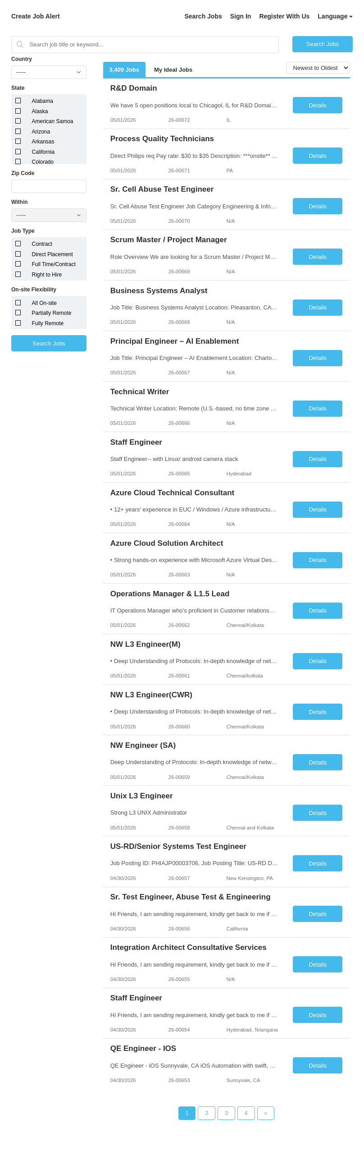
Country (21, 59)
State (17, 88)
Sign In (240, 16)
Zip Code (22, 173)
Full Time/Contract (54, 264)
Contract (42, 244)
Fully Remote (48, 323)
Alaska (40, 111)
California (43, 152)
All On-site (44, 303)
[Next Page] (266, 1113)
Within (19, 202)
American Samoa (52, 121)
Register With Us (284, 16)
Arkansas (43, 141)
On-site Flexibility (33, 289)
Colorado (43, 162)
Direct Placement (52, 254)
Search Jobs (203, 16)
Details (318, 105)
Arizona (41, 132)
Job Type (23, 231)
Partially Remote (52, 313)
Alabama (42, 101)
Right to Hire (47, 275)
